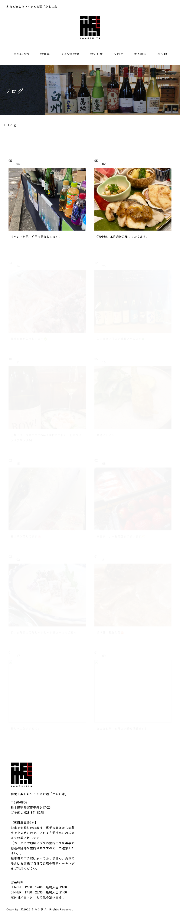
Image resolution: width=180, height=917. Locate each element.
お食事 (45, 54)
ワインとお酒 (69, 54)
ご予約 (162, 54)
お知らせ (96, 54)
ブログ (118, 54)
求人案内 (140, 54)
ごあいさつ (21, 54)
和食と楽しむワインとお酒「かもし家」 (33, 6)
